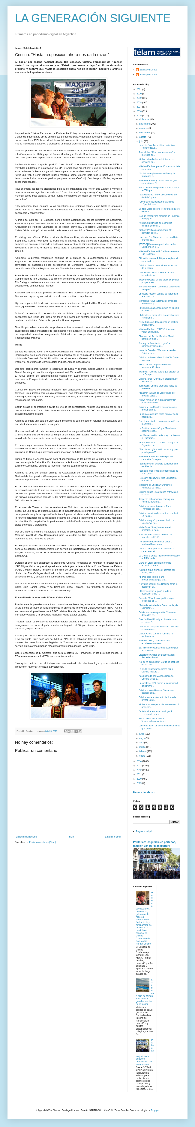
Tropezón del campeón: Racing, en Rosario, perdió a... (156, 500)
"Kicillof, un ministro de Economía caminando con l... (155, 224)
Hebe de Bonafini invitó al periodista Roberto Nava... (157, 146)
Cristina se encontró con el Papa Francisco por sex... (155, 507)
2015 (139, 115)
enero (142, 756)
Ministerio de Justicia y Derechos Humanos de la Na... (155, 486)
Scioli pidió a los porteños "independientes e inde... (152, 719)
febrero (143, 751)
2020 (139, 93)
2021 (139, 89)
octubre (143, 128)
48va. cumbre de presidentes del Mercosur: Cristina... (155, 366)
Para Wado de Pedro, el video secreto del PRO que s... (158, 196)
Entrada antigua (113, 836)
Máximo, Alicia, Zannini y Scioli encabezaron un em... (154, 642)
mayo (142, 738)
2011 (139, 774)
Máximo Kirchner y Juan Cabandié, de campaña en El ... (158, 182)
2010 (139, 779)
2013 (139, 765)
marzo (142, 747)
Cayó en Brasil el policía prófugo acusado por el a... (155, 564)
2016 (139, 111)
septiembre (145, 132)
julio (141, 141)
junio (142, 734)
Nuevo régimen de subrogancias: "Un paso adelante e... (157, 401)
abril (141, 742)
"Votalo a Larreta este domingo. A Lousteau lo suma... (155, 712)
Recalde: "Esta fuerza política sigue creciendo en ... (156, 599)
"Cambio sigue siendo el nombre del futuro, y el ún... (157, 571)
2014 (139, 761)
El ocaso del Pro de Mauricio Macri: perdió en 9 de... (156, 337)
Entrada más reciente (26, 836)
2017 (139, 106)
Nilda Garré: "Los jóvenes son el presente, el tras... (155, 528)
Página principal (144, 831)
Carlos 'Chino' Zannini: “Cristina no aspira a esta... (156, 635)
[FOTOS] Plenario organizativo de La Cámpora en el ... (157, 245)
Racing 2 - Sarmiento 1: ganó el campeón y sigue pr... (154, 344)
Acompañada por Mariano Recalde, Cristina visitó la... (156, 677)
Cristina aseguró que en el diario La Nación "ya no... (156, 521)
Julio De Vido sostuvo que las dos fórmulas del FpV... (155, 535)
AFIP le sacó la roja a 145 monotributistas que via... (152, 578)
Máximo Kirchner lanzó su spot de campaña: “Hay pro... (156, 458)
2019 (139, 98)
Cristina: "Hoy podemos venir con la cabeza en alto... (156, 550)
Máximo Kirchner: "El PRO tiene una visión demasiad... (157, 330)
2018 (139, 102)
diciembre (144, 119)
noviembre (144, 124)
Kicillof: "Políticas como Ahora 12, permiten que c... (155, 231)
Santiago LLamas (148, 69)
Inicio (71, 836)
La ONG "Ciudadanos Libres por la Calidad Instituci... (156, 670)
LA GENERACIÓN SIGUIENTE (93, 18)
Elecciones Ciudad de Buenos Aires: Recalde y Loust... (157, 656)
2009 (139, 783)
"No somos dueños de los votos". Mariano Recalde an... (155, 543)
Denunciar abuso (143, 792)
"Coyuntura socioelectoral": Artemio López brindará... (156, 203)
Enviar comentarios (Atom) (42, 842)
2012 (139, 770)
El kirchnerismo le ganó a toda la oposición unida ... (155, 592)
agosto (143, 137)
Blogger (155, 1110)
